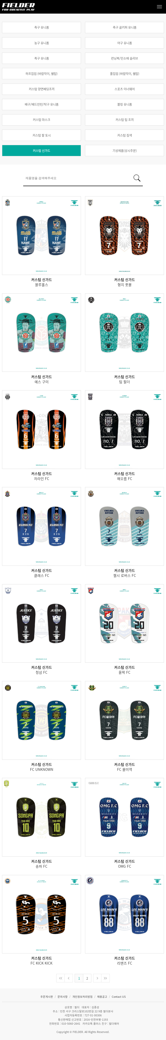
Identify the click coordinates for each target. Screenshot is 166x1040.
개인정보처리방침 (82, 996)
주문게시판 (47, 996)
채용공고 (102, 996)
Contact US (119, 996)
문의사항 (63, 996)
